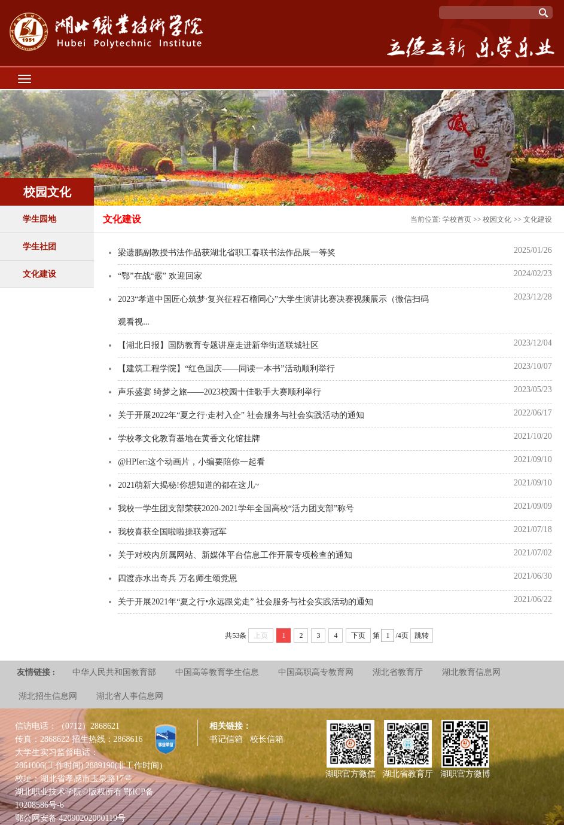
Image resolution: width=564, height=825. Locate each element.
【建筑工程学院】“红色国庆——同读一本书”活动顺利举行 (226, 368)
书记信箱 (226, 739)
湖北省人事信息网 (129, 696)
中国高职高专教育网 (315, 672)
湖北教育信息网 (471, 672)
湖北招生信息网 (48, 696)
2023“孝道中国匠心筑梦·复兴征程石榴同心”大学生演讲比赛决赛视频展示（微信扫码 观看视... (273, 310)
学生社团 (39, 246)
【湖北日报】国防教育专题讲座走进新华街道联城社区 (218, 345)
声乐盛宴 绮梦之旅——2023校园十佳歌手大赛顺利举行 (219, 391)
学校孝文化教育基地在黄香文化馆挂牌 (189, 438)
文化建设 (39, 274)
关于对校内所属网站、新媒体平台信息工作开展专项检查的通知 (235, 555)
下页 (358, 635)
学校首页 (457, 219)
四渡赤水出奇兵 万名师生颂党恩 (177, 578)
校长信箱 (266, 739)
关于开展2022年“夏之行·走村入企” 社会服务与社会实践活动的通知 (241, 415)
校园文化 (497, 219)
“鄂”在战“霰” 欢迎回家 (160, 275)
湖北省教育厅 (398, 672)
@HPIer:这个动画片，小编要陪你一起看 (191, 461)
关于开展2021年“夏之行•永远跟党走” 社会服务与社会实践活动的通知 (245, 601)
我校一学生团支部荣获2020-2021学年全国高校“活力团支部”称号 (236, 508)
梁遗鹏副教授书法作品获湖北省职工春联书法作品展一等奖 (227, 252)
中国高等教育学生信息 (217, 672)
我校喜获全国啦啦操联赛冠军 (172, 531)
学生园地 (39, 219)
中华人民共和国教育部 (114, 672)
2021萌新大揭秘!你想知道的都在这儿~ (188, 485)
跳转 (421, 635)
